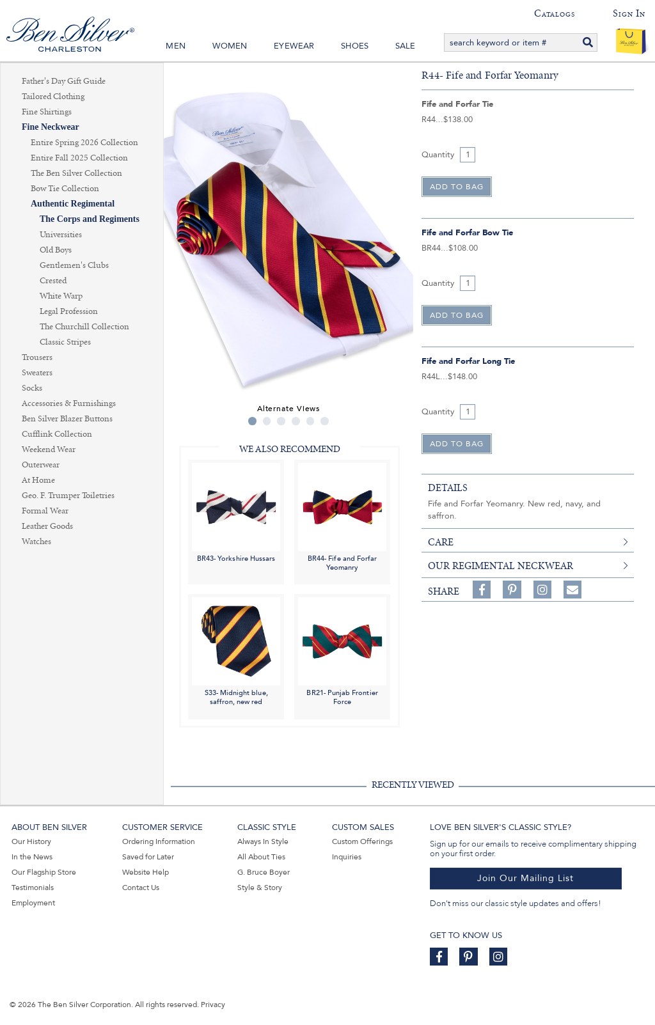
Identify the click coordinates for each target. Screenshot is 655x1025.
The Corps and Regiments (89, 219)
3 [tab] (281, 421)
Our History (31, 841)
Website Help (145, 872)
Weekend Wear (48, 449)
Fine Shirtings (47, 111)
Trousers (37, 357)
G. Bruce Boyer (263, 872)
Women (230, 46)
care (441, 542)
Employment (33, 903)
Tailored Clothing (53, 96)
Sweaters (37, 372)
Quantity (438, 154)
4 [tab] (296, 421)
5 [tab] (310, 421)
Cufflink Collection (57, 434)
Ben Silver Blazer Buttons (67, 418)
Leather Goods (47, 526)
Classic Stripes (65, 342)
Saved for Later (148, 857)
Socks (32, 388)
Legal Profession (69, 311)
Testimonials (33, 887)
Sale (405, 46)
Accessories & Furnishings (69, 403)
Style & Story (259, 887)
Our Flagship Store (44, 872)
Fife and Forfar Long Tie (468, 361)
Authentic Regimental (72, 203)
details (448, 488)
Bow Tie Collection (65, 188)
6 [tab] (324, 421)
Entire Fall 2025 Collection (79, 157)
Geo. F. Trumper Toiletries (68, 495)
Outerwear (40, 464)
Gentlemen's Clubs (74, 265)
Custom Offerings (362, 841)
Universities (61, 234)
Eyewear (294, 46)
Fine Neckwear (50, 127)
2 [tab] (267, 421)
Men (175, 46)
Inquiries (346, 857)
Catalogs (554, 13)
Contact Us (140, 887)
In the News (32, 857)
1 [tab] (252, 421)
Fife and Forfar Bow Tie (467, 233)
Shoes (354, 46)
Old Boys (56, 250)
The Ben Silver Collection (76, 173)
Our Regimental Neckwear (500, 566)
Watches (36, 541)
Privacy (213, 1004)
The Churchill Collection (84, 326)
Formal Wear (45, 510)
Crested (53, 280)
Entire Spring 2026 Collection (84, 142)
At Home (38, 480)
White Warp (61, 296)
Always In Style (262, 841)
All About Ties (261, 857)
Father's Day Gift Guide (64, 81)
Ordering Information (158, 841)
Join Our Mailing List (525, 878)
